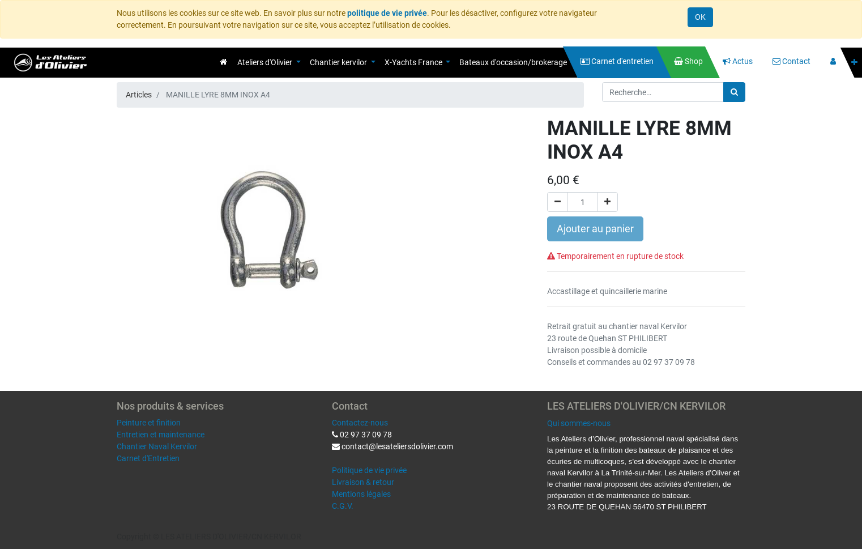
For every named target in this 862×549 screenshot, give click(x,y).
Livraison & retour (363, 482)
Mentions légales (361, 494)
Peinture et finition (149, 422)
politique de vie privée (387, 13)
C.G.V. (342, 505)
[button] (854, 62)
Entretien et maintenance (160, 434)
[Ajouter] (607, 202)
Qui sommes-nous (579, 423)
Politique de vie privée (369, 470)
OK (700, 17)
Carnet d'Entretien (148, 458)
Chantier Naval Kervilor (157, 446)
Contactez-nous (360, 422)
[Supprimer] (557, 202)
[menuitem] (223, 61)
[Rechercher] (734, 92)
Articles (139, 94)
